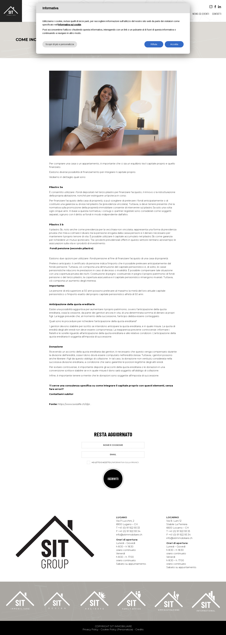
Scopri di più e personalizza (60, 44)
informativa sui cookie (69, 24)
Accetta (174, 44)
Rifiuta (154, 44)
